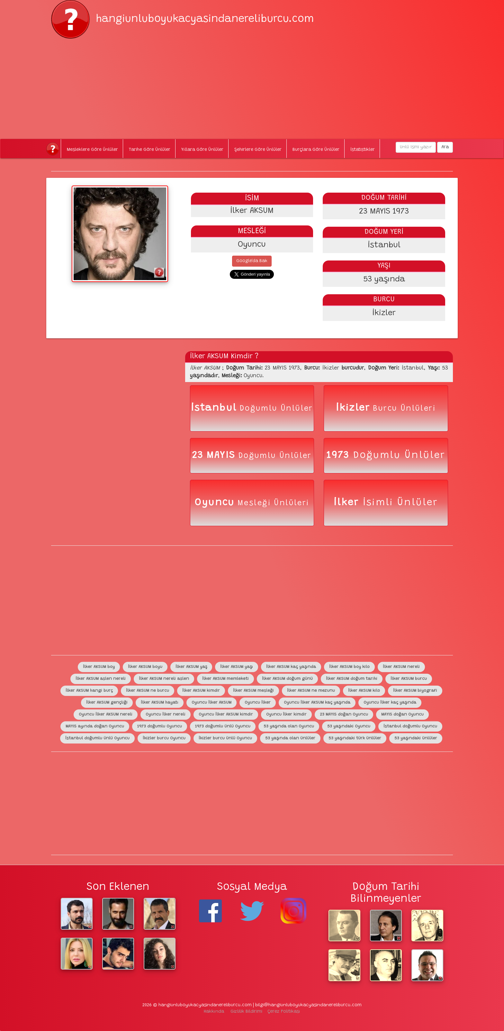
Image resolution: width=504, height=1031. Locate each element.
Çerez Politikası (283, 1011)
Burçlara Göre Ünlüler (315, 150)
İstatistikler (362, 150)
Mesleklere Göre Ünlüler (92, 150)
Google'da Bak (251, 261)
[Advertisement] (252, 84)
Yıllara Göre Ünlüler (202, 150)
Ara (445, 147)
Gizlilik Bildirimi (246, 1011)
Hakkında (214, 1011)
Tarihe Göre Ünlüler (149, 150)
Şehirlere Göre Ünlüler (258, 150)
